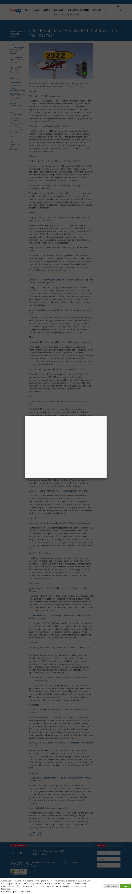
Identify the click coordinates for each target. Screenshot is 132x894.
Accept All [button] (125, 886)
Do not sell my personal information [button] (15, 891)
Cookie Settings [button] (111, 886)
